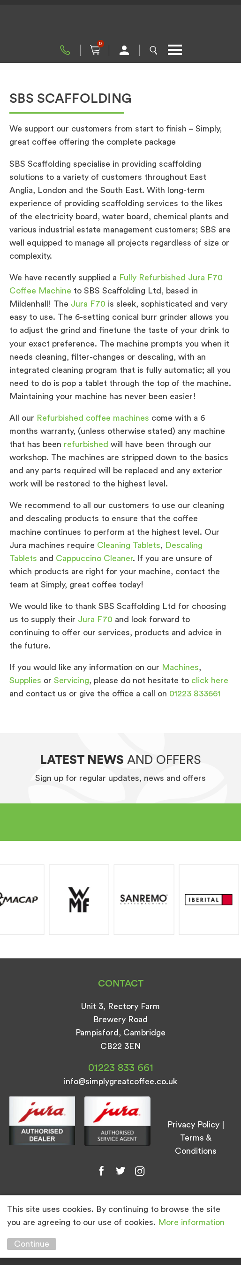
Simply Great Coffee (120, 23)
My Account (124, 50)
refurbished (86, 444)
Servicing (71, 680)
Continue (31, 1244)
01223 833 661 (65, 50)
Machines (180, 667)
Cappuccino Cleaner (94, 558)
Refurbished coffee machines (93, 418)
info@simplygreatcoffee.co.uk (120, 1081)
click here (209, 680)
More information (191, 1222)
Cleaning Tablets (128, 545)
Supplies (25, 680)
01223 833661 (194, 693)
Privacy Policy (193, 1124)
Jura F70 (88, 304)
